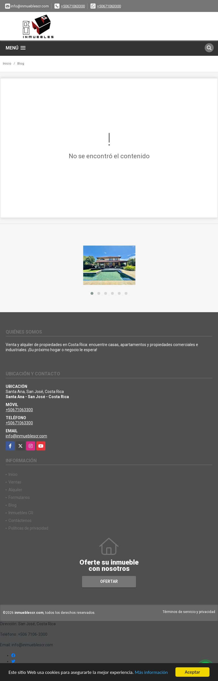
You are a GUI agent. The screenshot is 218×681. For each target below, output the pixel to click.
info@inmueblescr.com (26, 436)
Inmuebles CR (21, 513)
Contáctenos (20, 520)
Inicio (7, 63)
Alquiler (15, 489)
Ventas (15, 482)
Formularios (19, 497)
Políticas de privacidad (28, 528)
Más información (151, 673)
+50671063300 (73, 6)
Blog (20, 63)
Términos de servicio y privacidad (189, 612)
